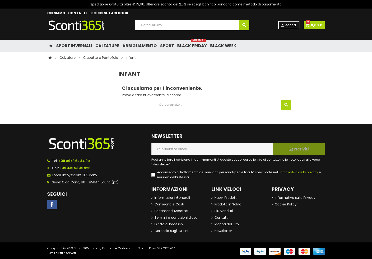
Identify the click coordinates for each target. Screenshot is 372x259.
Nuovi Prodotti (225, 197)
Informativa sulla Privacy (295, 197)
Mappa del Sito (226, 224)
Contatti (221, 217)
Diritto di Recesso (168, 224)
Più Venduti (223, 211)
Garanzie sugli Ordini (171, 230)
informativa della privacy (298, 172)
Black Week (223, 46)
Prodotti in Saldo (227, 204)
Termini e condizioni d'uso (175, 217)
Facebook (52, 204)
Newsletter (223, 230)
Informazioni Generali (172, 197)
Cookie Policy (286, 204)
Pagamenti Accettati (171, 211)
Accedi (289, 25)
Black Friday (192, 44)
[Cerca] (192, 25)
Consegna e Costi (169, 204)
